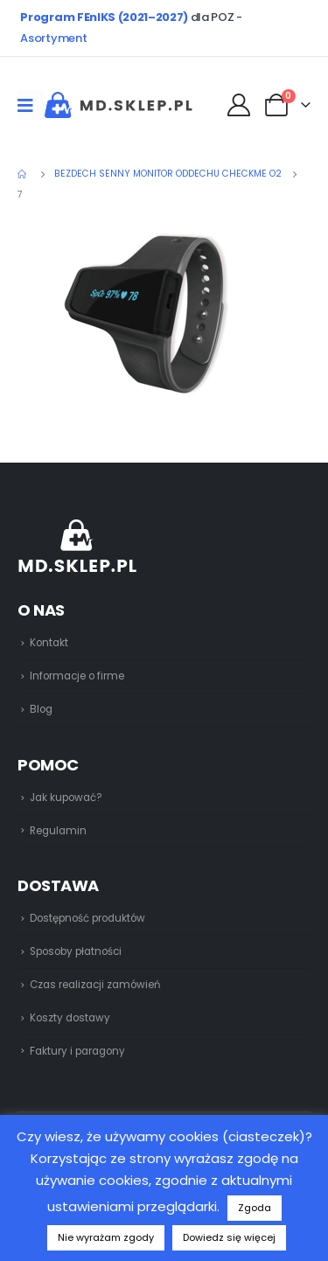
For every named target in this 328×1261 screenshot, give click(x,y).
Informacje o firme (77, 676)
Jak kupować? (66, 798)
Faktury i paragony (77, 1051)
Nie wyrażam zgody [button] (106, 1237)
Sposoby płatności (76, 951)
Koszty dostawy (70, 1018)
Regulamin (58, 831)
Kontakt (49, 643)
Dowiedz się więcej (229, 1237)
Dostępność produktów (87, 918)
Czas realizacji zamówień (95, 985)
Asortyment (53, 38)
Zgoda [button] (254, 1208)
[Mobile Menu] (31, 105)
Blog (41, 709)
